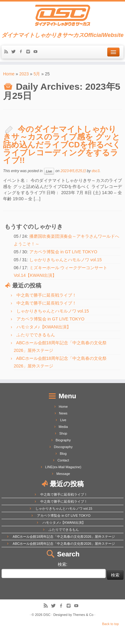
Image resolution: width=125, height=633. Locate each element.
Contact (63, 460)
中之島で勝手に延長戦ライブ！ (46, 295)
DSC (46, 615)
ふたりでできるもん (36, 334)
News (63, 413)
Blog (63, 453)
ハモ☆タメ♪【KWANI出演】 (44, 326)
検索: (63, 564)
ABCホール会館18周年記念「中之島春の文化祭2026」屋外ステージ (64, 536)
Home (8, 73)
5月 (37, 73)
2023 (24, 73)
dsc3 (95, 171)
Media (63, 427)
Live (49, 171)
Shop (63, 433)
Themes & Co (83, 615)
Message (63, 474)
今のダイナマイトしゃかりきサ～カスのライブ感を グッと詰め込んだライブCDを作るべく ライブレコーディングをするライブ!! (62, 145)
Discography (63, 447)
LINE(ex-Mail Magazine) (63, 467)
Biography (63, 440)
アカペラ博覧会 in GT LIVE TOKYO (63, 251)
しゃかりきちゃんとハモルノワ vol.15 (65, 259)
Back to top (110, 624)
